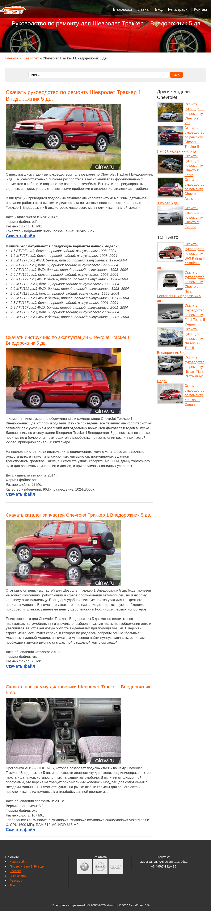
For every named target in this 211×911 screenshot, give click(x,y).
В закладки (122, 9)
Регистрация (178, 9)
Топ (12, 885)
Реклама (16, 880)
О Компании (19, 876)
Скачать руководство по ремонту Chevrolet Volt (194, 113)
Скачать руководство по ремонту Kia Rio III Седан (194, 395)
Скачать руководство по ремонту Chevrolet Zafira (194, 165)
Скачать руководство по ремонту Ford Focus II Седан (195, 314)
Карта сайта (18, 861)
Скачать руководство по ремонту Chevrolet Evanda (194, 217)
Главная (143, 9)
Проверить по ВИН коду (27, 866)
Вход (159, 9)
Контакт (200, 9)
